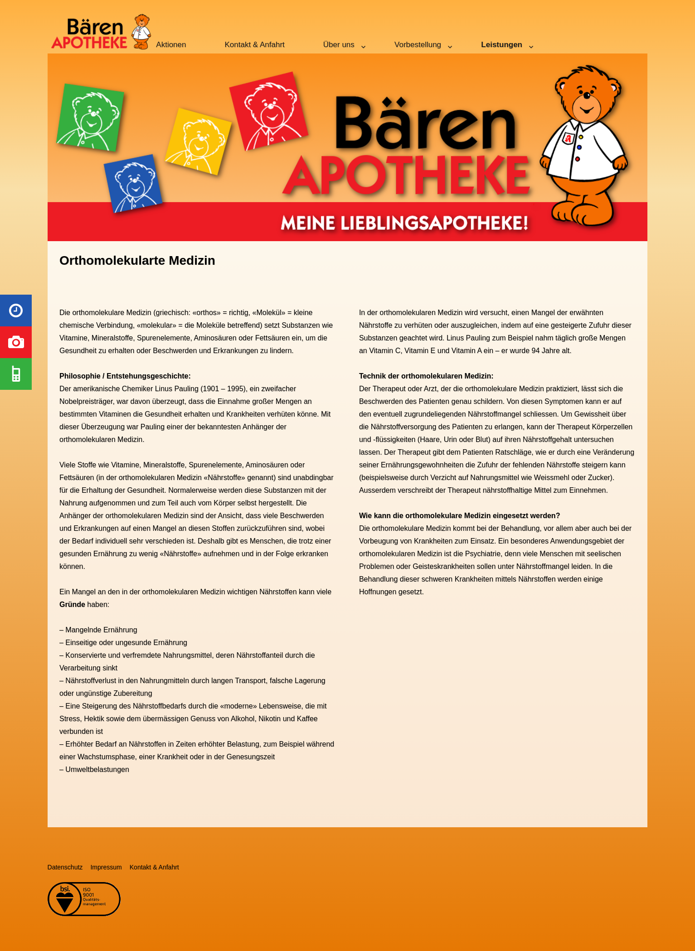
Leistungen (501, 44)
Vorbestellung (417, 44)
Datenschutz (65, 867)
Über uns (339, 44)
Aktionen (171, 44)
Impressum (106, 867)
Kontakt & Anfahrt (255, 44)
